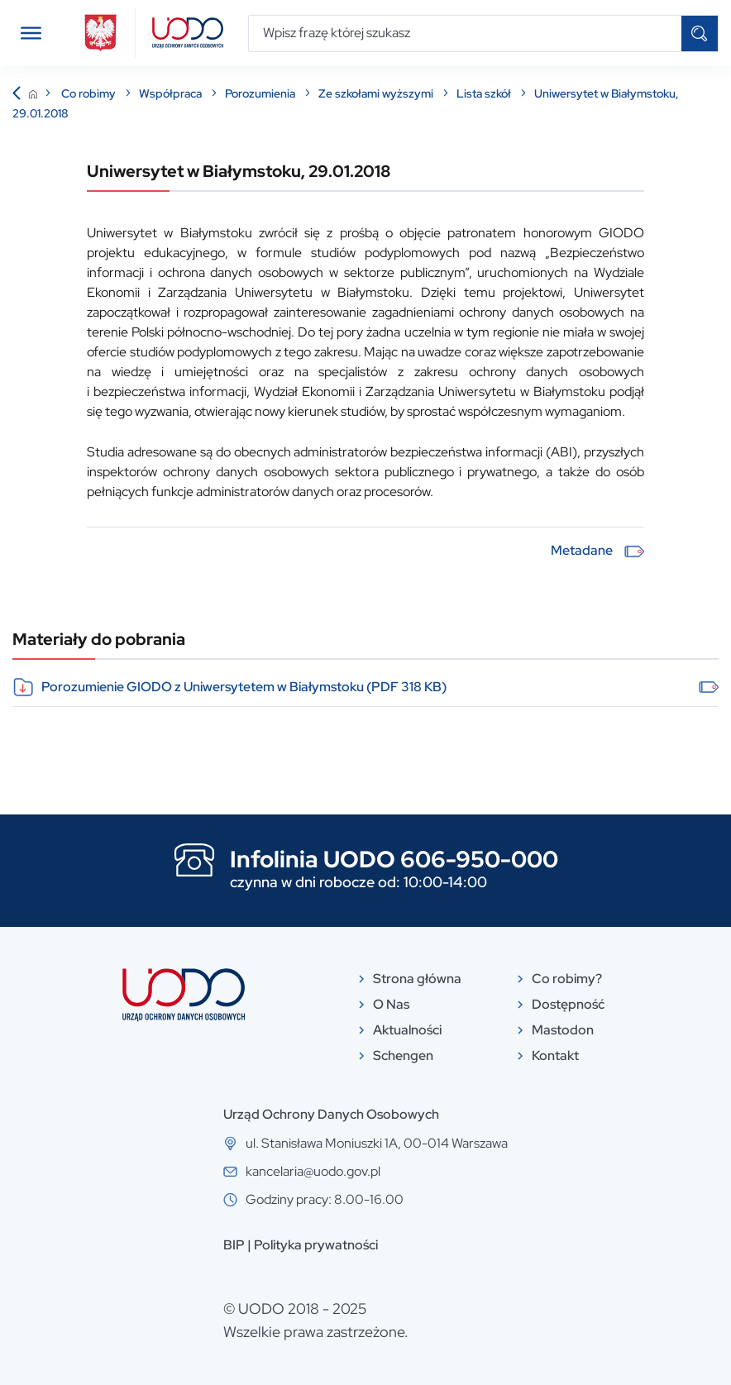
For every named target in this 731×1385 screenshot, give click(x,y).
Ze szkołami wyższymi (377, 93)
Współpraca (171, 93)
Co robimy (89, 93)
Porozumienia (261, 93)
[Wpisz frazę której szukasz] (465, 33)
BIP (234, 1245)
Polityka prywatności (316, 1245)
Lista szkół (485, 93)
